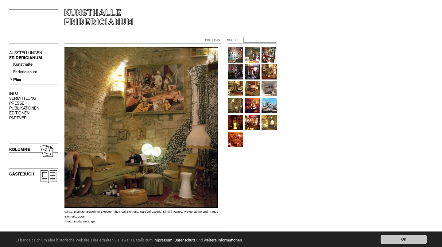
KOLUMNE (19, 149)
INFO (13, 93)
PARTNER (18, 118)
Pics (17, 79)
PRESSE (16, 103)
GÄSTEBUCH (21, 174)
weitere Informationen (223, 240)
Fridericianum (25, 72)
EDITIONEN (19, 113)
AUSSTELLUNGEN (25, 53)
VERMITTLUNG (22, 98)
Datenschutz (184, 240)
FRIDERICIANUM (25, 58)
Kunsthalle (23, 64)
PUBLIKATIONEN (24, 108)
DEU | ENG (212, 40)
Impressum (162, 240)
